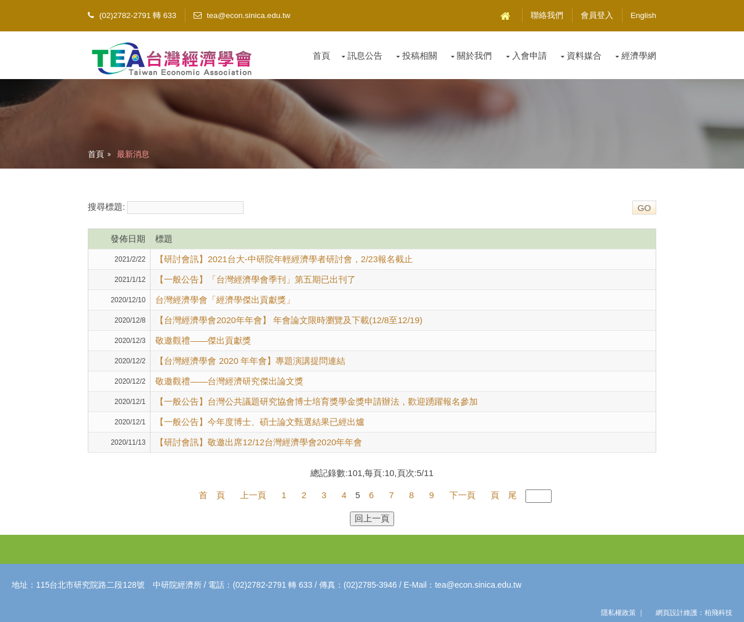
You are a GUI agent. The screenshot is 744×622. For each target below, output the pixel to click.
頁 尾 (504, 495)
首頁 (321, 55)
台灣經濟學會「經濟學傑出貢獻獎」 (225, 300)
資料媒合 (584, 55)
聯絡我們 (547, 15)
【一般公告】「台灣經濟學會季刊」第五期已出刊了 (255, 279)
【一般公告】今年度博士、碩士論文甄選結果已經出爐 (259, 422)
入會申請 (529, 55)
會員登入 (597, 15)
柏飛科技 (718, 613)
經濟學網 (638, 55)
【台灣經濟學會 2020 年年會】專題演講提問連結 (250, 361)
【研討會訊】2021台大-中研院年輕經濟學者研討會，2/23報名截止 (284, 259)
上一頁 (253, 495)
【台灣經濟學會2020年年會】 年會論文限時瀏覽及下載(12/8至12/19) (288, 320)
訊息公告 (365, 55)
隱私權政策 (618, 613)
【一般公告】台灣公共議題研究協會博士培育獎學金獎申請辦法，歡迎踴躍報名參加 (316, 401)
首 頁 (212, 495)
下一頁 (462, 495)
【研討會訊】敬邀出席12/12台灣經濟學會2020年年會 (258, 442)
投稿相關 (419, 55)
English (643, 15)
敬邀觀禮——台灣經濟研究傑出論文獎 (229, 381)
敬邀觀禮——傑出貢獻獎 (203, 340)
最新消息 (133, 154)
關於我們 (474, 55)
